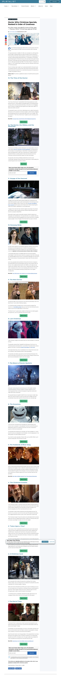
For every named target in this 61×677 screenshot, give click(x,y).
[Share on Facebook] (6, 36)
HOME (9, 19)
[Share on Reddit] (6, 44)
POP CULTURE (14, 19)
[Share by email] (6, 42)
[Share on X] (6, 38)
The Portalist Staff (13, 31)
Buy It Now (23, 163)
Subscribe (55, 1)
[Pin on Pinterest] (6, 40)
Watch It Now (24, 121)
